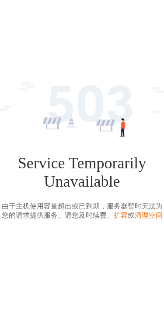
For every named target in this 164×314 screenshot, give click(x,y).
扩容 (121, 215)
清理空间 (149, 215)
